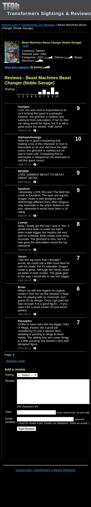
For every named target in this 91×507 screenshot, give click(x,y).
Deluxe (59, 57)
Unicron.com (9, 24)
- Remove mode (14, 361)
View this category (17, 67)
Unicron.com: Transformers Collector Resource (46, 470)
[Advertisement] (43, 444)
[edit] (26, 45)
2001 (40, 57)
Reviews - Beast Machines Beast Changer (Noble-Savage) (37, 80)
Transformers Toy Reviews (38, 24)
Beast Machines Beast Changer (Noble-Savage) (51, 42)
